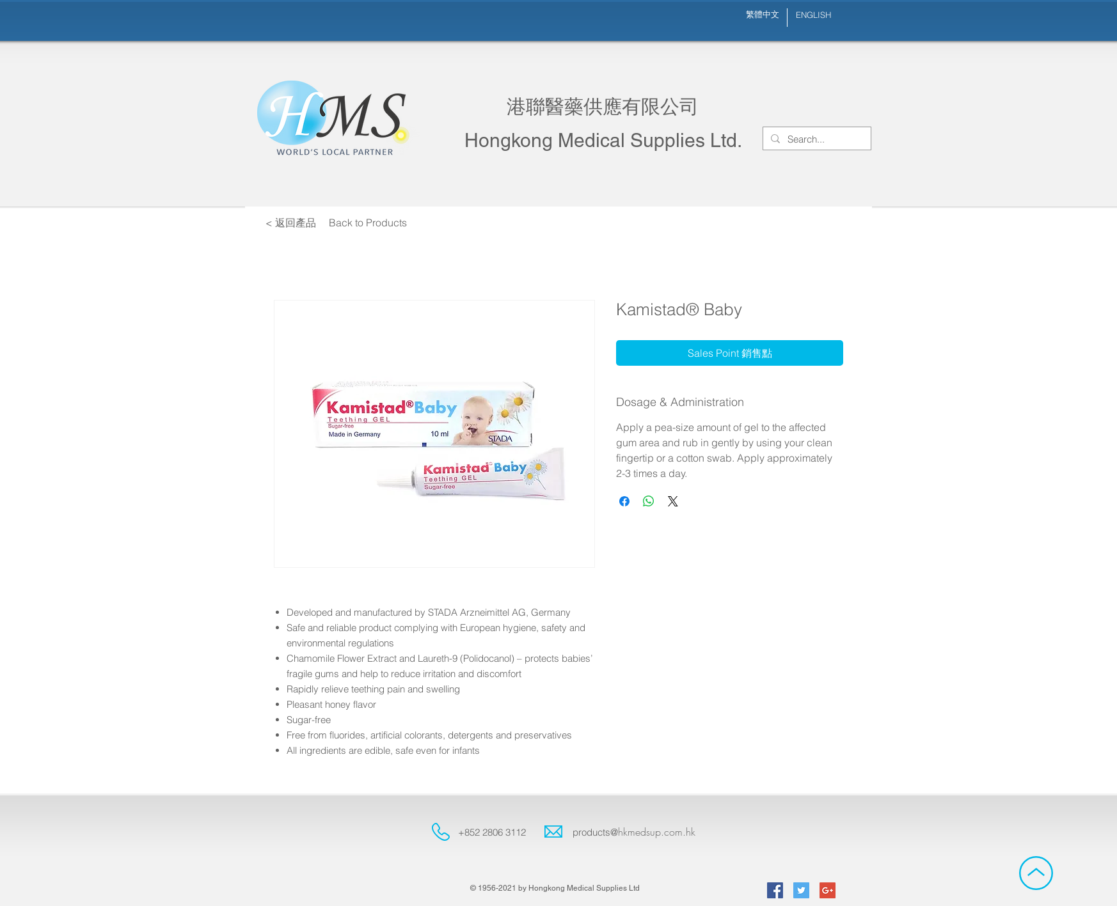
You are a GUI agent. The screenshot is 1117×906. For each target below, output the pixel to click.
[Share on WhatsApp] (648, 501)
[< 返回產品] (290, 222)
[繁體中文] (763, 14)
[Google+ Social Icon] (828, 890)
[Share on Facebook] (624, 501)
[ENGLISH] (813, 15)
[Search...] (816, 139)
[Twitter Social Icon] (801, 890)
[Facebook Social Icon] (775, 890)
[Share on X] (673, 501)
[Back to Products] (367, 222)
